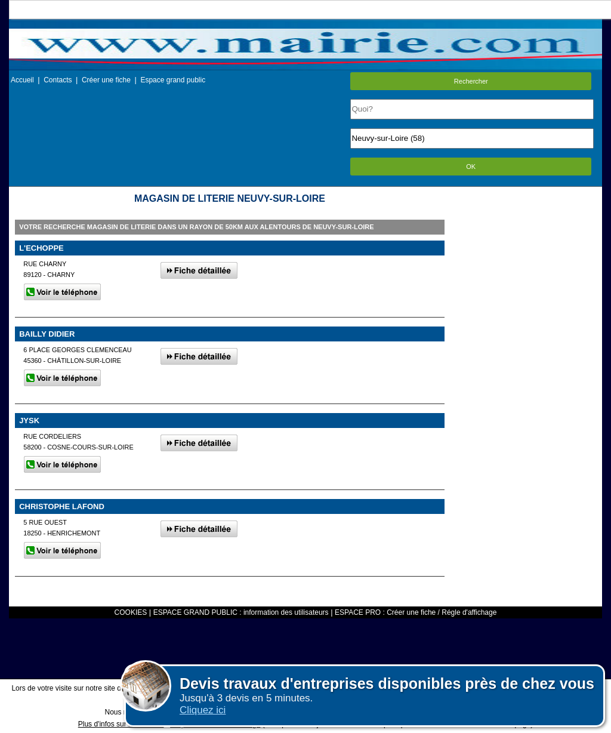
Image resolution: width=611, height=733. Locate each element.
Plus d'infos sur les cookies (121, 724)
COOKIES (131, 612)
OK (471, 166)
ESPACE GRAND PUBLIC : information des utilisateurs (241, 612)
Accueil (22, 80)
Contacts (58, 80)
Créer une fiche (106, 80)
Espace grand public (172, 80)
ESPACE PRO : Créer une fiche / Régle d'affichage (415, 612)
